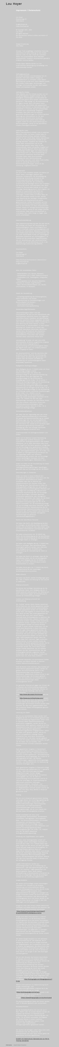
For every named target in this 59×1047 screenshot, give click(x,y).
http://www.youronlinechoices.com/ (31, 698)
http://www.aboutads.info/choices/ (31, 694)
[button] (2, 2)
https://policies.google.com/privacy (28, 992)
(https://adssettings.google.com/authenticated (36, 997)
